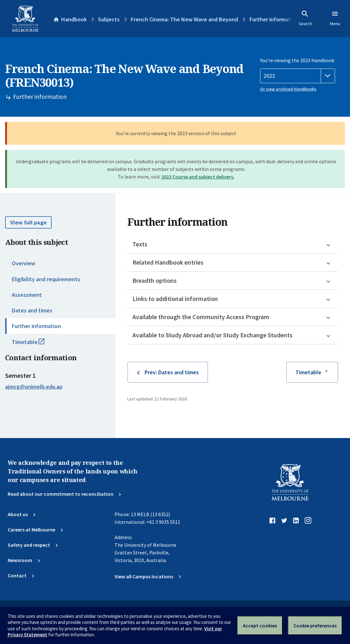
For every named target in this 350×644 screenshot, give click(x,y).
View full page (28, 222)
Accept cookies (260, 625)
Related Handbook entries (168, 262)
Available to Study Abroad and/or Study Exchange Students (212, 335)
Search (305, 18)
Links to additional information (175, 299)
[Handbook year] (297, 76)
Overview (23, 263)
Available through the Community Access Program (200, 317)
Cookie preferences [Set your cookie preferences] (315, 625)
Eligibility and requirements (46, 279)
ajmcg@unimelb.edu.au (33, 387)
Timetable (35, 345)
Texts (139, 244)
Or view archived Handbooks (288, 89)
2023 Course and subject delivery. (198, 176)
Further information (36, 326)
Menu (335, 18)
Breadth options (154, 280)
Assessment (27, 294)
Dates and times (32, 310)
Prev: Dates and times (172, 372)
